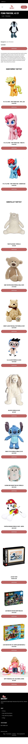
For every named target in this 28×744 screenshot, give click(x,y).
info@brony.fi (3, 1)
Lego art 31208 (14, 576)
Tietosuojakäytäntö (21, 733)
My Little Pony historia (7, 713)
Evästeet (14, 733)
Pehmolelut (7, 16)
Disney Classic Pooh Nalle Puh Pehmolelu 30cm (14, 326)
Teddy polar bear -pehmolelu (14, 244)
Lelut (3, 16)
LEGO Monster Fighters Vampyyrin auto (14, 610)
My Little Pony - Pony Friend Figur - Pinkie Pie (14, 142)
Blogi (4, 717)
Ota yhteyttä (8, 733)
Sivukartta (14, 735)
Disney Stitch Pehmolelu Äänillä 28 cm (14, 451)
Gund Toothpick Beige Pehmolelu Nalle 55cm (14, 285)
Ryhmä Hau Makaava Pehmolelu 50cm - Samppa (14, 526)
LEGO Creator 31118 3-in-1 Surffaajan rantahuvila (14, 644)
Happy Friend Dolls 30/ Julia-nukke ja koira (14, 678)
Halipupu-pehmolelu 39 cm (14, 410)
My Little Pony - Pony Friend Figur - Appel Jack (14, 101)
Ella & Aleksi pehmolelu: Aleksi (14, 360)
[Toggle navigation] (2, 7)
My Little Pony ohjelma (7, 715)
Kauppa (24, 7)
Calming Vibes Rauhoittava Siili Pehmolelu (14, 485)
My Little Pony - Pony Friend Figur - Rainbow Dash (14, 183)
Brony (4, 711)
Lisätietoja (14, 48)
